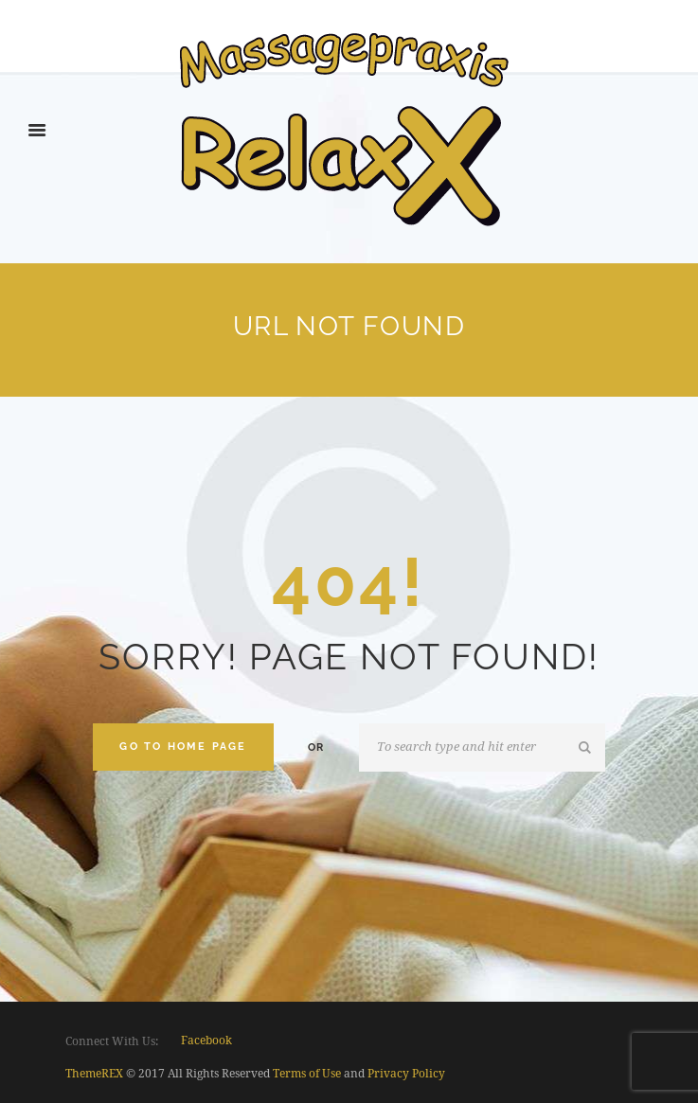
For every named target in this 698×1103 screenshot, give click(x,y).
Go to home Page (182, 746)
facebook (206, 1040)
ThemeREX (94, 1073)
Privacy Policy (406, 1073)
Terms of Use (307, 1073)
